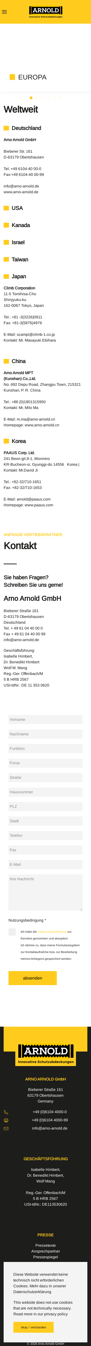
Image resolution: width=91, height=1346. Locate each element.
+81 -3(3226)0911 (27, 317)
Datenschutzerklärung (52, 931)
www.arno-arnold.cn (42, 425)
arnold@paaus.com (33, 499)
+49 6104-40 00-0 (26, 169)
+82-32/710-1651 (26, 482)
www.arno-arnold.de (21, 192)
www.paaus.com (39, 505)
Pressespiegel (45, 1257)
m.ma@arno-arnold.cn (36, 419)
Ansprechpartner (45, 1251)
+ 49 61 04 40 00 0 (27, 628)
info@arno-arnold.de (21, 186)
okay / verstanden (33, 1327)
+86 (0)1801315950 (29, 402)
